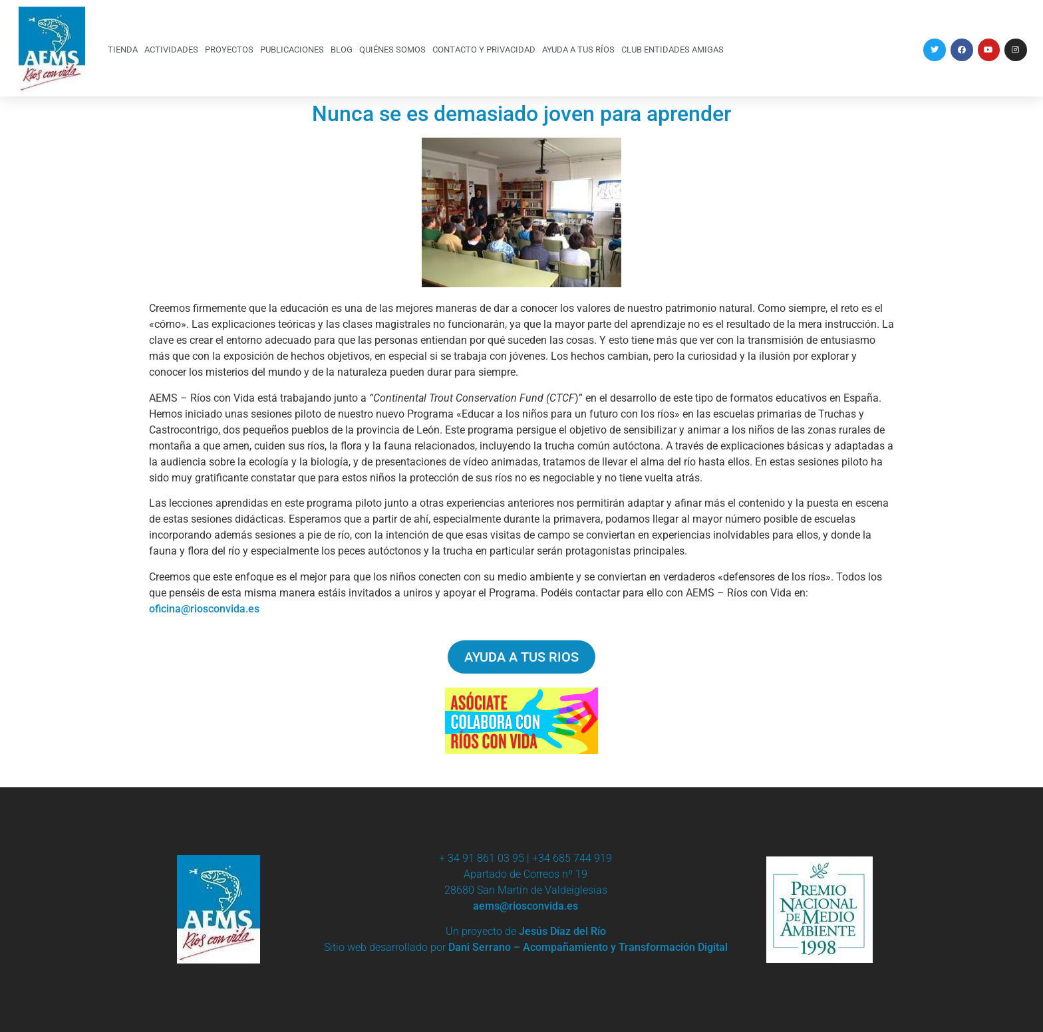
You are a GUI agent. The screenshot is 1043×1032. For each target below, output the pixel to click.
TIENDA (123, 50)
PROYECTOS (229, 50)
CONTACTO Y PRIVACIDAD (483, 50)
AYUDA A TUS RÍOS (578, 50)
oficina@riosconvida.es (204, 608)
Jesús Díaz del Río (562, 931)
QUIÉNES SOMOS (392, 50)
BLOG (342, 50)
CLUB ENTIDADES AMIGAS (672, 50)
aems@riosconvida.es (525, 906)
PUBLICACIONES (292, 50)
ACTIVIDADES (171, 50)
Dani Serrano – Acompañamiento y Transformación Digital (588, 947)
